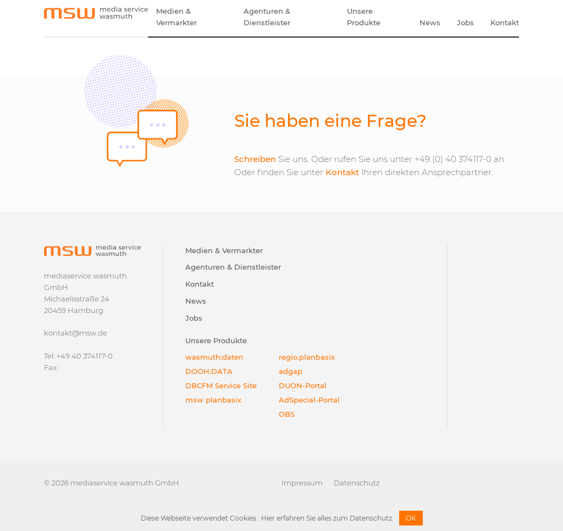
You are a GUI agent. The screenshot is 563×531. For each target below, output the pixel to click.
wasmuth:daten (214, 357)
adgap (290, 371)
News (430, 22)
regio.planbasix (307, 357)
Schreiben (255, 159)
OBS (287, 414)
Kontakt (504, 22)
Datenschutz (357, 482)
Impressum (302, 482)
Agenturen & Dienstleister (267, 17)
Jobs (465, 22)
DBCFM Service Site (221, 385)
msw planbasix (213, 399)
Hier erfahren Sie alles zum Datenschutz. (327, 518)
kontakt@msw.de (75, 332)
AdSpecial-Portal (309, 399)
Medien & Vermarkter (176, 17)
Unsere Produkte (363, 17)
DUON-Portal (303, 385)
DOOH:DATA (209, 371)
